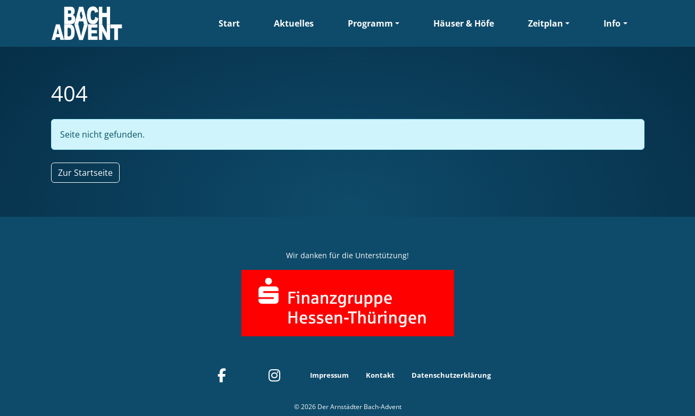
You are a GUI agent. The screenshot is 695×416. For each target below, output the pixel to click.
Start (229, 23)
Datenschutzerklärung (451, 375)
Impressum (329, 375)
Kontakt (380, 375)
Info (612, 23)
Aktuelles (294, 23)
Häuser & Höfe (463, 23)
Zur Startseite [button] (85, 173)
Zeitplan (545, 23)
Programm (370, 23)
